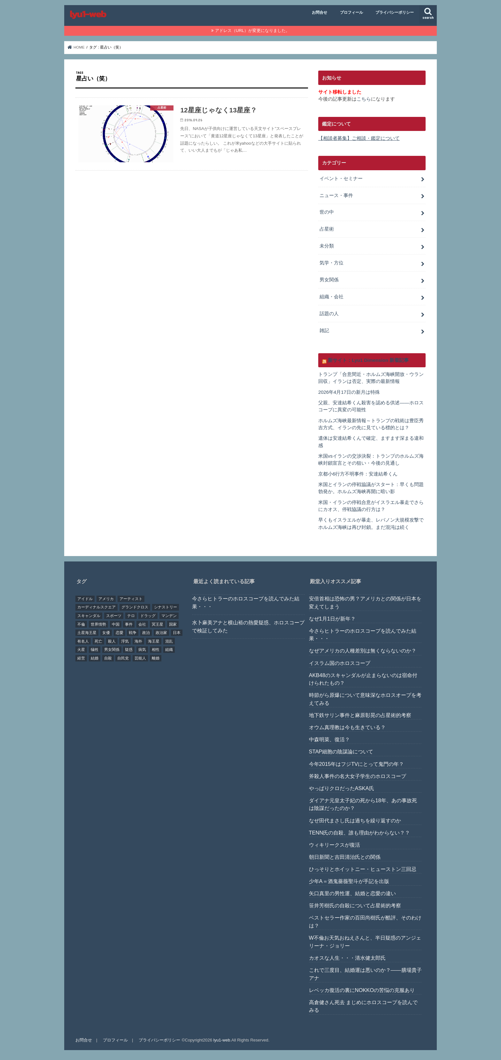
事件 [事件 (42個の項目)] (129, 624)
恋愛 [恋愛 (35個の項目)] (119, 632)
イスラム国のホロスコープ (339, 663)
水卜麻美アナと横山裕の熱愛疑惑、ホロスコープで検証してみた (248, 626)
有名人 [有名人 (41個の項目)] (83, 641)
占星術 (327, 229)
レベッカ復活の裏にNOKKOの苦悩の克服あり (362, 990)
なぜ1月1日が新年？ (332, 618)
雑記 (324, 330)
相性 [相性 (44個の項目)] (155, 649)
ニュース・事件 (336, 195)
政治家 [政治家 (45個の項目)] (161, 632)
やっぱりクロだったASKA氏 (341, 788)
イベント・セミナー (341, 178)
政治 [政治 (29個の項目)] (146, 632)
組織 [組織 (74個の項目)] (169, 649)
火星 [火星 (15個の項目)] (81, 649)
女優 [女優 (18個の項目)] (106, 632)
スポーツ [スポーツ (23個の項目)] (113, 615)
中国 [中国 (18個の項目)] (115, 624)
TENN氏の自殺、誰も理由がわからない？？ (359, 832)
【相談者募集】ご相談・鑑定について (359, 138)
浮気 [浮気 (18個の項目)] (125, 641)
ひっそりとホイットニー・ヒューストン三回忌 (362, 869)
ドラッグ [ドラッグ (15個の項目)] (148, 615)
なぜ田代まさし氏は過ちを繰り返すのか (355, 820)
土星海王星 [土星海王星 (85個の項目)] (86, 632)
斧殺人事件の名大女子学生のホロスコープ (357, 776)
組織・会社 (331, 296)
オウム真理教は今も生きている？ (347, 727)
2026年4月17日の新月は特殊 (349, 391)
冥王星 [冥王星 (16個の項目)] (157, 624)
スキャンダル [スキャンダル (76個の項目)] (88, 615)
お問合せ (319, 12)
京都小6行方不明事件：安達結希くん (357, 473)
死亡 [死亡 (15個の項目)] (98, 641)
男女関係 (329, 279)
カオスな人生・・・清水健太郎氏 (347, 957)
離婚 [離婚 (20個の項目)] (155, 658)
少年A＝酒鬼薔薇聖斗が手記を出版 (349, 881)
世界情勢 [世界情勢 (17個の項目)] (98, 624)
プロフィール (351, 12)
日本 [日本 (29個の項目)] (177, 632)
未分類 (327, 245)
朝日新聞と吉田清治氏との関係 (345, 856)
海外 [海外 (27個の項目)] (138, 641)
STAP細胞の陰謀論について (341, 751)
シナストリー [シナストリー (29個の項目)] (165, 607)
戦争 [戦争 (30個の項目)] (132, 632)
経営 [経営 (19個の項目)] (81, 658)
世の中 (327, 212)
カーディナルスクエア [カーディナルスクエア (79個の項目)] (96, 607)
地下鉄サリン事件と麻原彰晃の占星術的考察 (360, 715)
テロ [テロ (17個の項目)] (131, 615)
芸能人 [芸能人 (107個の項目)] (140, 658)
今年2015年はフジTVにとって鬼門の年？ (356, 763)
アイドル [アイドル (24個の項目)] (85, 598)
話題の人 (329, 313)
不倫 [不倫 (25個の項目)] (81, 624)
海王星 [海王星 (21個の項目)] (153, 641)
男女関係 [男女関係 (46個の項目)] (111, 649)
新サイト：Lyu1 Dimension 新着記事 (368, 359)
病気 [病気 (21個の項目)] (142, 649)
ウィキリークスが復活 (334, 844)
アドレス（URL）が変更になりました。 (252, 30)
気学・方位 (331, 262)
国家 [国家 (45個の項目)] (173, 624)
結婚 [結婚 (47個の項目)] (94, 658)
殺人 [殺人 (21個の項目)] (112, 641)
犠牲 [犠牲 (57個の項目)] (94, 649)
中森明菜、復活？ (329, 739)
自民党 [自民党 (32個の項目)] (123, 658)
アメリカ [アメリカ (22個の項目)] (106, 598)
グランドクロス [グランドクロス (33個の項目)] (134, 607)
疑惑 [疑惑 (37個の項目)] (129, 649)
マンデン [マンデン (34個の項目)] (169, 615)
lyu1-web (221, 1039)
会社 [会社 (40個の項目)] (142, 624)
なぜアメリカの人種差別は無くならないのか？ (362, 650)
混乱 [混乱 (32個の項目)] (169, 641)
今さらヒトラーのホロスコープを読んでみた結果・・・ (245, 602)
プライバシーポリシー (394, 12)
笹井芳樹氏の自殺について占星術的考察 (355, 905)
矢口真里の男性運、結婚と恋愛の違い (352, 893)
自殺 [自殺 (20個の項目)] (108, 658)
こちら (364, 99)
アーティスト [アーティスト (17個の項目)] (131, 598)
